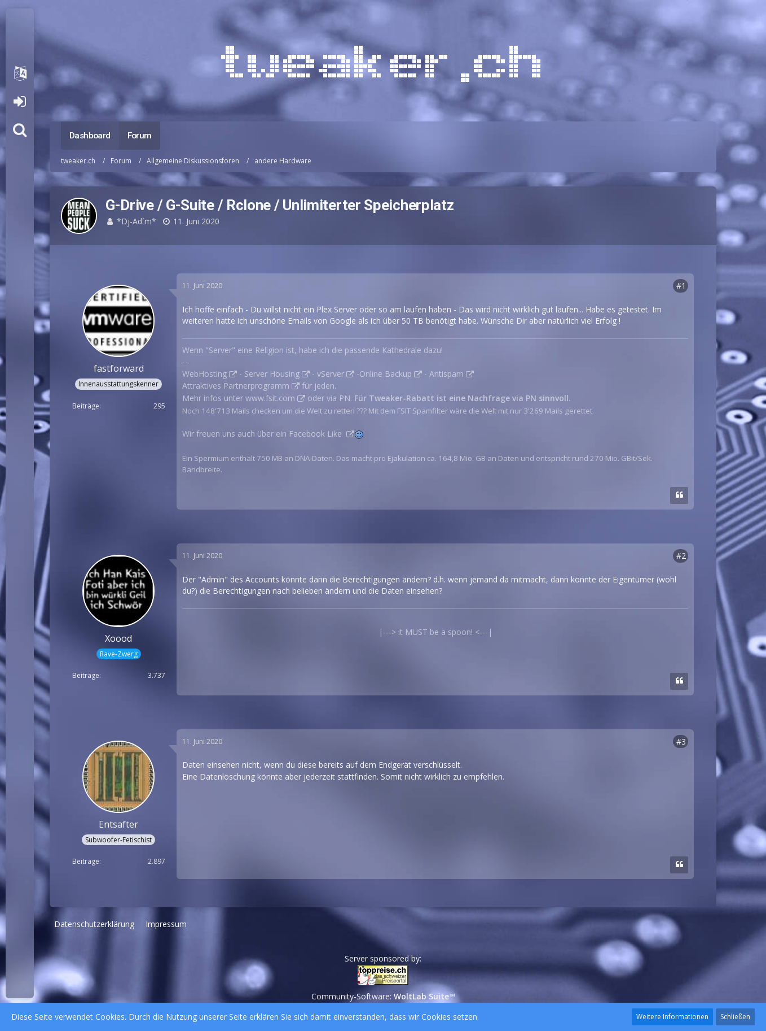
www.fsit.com (270, 398)
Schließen (735, 1016)
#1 (681, 285)
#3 (681, 741)
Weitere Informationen (672, 1016)
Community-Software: (383, 996)
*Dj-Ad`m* (136, 221)
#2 (681, 555)
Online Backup (385, 373)
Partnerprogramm (256, 385)
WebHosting (204, 373)
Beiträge (85, 406)
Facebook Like (316, 433)
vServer (330, 373)
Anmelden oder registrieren (19, 102)
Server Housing (272, 373)
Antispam (446, 373)
